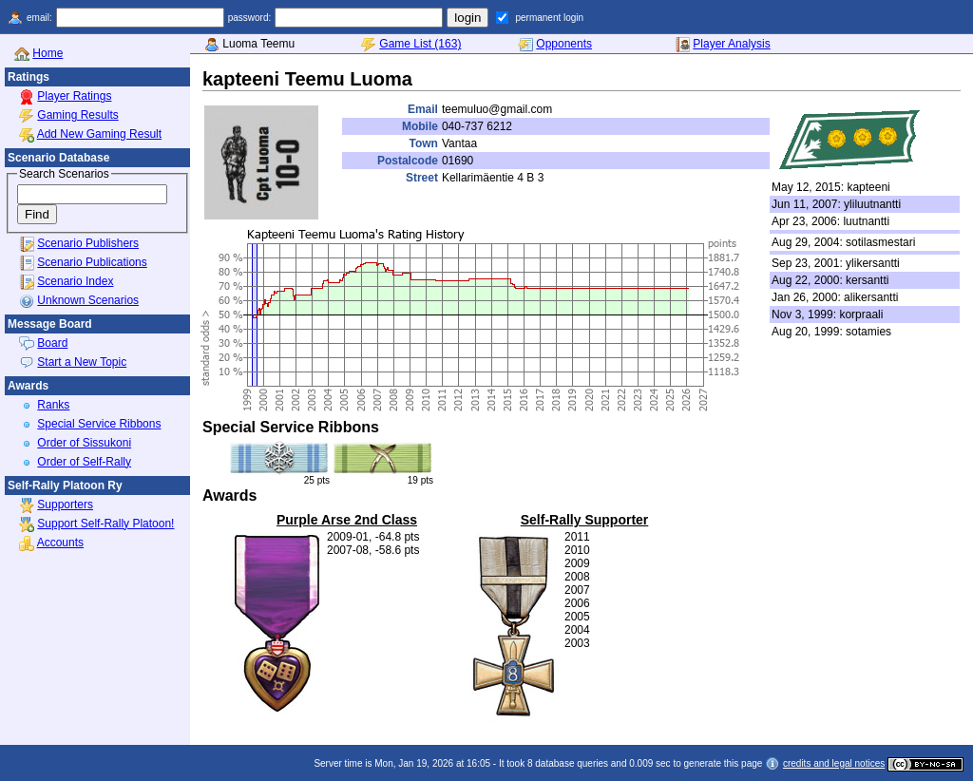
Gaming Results (77, 115)
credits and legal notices (834, 763)
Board (52, 343)
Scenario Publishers (88, 243)
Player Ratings (74, 96)
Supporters (65, 504)
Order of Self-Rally (84, 461)
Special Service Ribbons (99, 423)
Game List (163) (420, 43)
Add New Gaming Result (99, 134)
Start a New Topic (81, 362)
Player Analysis (731, 43)
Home (47, 53)
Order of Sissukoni (84, 442)
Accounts (60, 542)
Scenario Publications (91, 262)
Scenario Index (75, 281)
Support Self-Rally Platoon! (105, 523)
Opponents (564, 43)
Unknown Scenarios (88, 300)
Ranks (53, 404)
